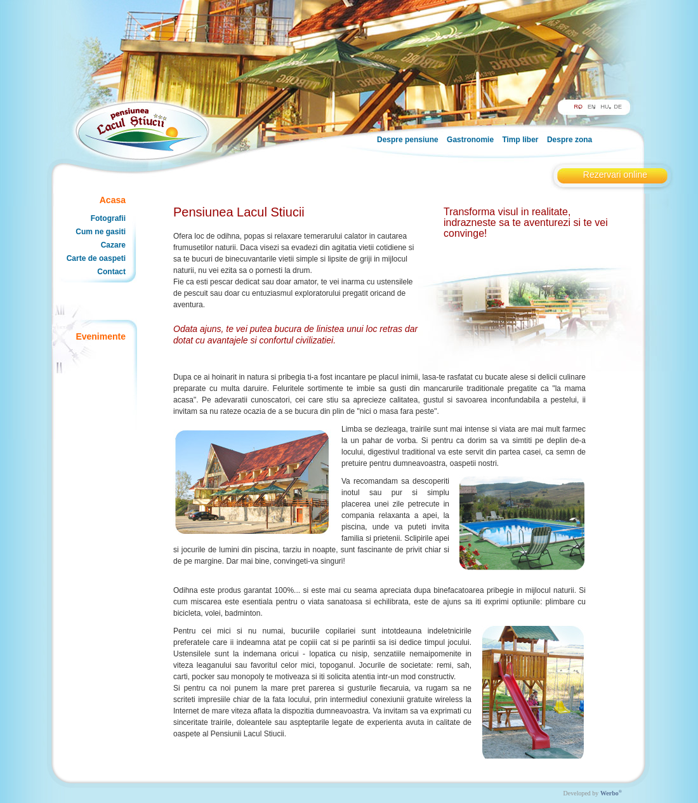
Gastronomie (470, 139)
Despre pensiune (407, 139)
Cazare (113, 245)
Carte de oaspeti (96, 258)
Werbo (611, 793)
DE (618, 106)
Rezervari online (615, 174)
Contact (111, 271)
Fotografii (108, 218)
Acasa (113, 200)
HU (604, 106)
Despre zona (569, 139)
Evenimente (101, 336)
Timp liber (520, 139)
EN (592, 106)
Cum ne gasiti (101, 231)
